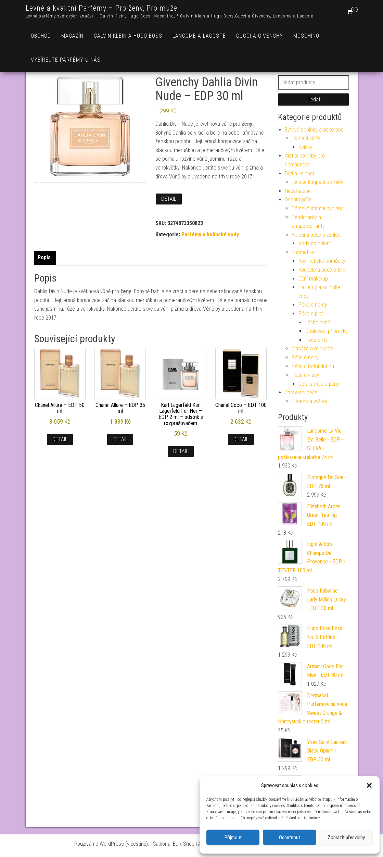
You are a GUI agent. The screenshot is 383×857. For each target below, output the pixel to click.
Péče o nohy (305, 357)
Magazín (72, 36)
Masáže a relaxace (312, 348)
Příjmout (233, 837)
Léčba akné (317, 322)
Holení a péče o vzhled (316, 235)
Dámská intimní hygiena (318, 208)
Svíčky (305, 147)
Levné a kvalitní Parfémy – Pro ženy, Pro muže (101, 8)
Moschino (306, 36)
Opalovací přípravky (326, 331)
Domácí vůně (306, 138)
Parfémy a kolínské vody (210, 234)
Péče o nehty (312, 304)
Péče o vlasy (305, 375)
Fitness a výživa (309, 401)
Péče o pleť (310, 313)
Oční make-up (313, 278)
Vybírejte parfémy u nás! (66, 60)
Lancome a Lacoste (199, 36)
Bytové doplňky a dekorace (314, 129)
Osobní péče (298, 199)
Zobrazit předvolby (346, 837)
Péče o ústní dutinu (313, 366)
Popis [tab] (44, 257)
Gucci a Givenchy (259, 36)
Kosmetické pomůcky (321, 261)
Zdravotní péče (301, 392)
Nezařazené (298, 191)
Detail (168, 199)
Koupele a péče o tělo (321, 269)
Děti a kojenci (299, 173)
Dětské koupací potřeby (317, 182)
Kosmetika (303, 252)
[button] (369, 785)
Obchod (41, 36)
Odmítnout (289, 837)
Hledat (313, 99)
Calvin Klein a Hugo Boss (128, 36)
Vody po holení (314, 243)
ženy (247, 124)
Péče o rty (316, 340)
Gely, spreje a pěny (318, 384)
